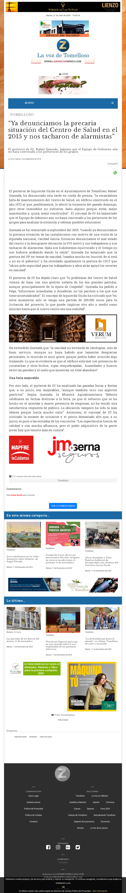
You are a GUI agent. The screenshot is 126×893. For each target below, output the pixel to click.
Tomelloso (22, 115)
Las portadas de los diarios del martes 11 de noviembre (23, 640)
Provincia (110, 802)
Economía (105, 821)
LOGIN (63, 74)
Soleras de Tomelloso (77, 815)
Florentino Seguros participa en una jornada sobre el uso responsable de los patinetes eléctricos (62, 645)
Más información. (100, 891)
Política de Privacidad (33, 808)
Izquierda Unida (20, 736)
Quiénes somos (33, 802)
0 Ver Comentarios (64, 714)
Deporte (90, 808)
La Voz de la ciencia (99, 828)
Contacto (34, 821)
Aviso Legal (34, 795)
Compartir (112, 163)
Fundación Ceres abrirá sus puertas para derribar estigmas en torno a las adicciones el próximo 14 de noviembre (62, 558)
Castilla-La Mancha (77, 802)
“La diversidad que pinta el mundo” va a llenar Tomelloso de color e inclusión (101, 641)
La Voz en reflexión (100, 795)
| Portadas (17, 632)
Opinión (96, 802)
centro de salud (46, 736)
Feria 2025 (105, 808)
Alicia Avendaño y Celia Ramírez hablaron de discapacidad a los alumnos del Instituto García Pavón (101, 561)
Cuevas (77, 808)
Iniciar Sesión (16, 495)
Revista (10, 632)
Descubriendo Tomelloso (104, 815)
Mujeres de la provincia (84, 821)
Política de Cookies (33, 815)
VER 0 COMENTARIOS (63, 505)
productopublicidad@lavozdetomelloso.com (63, 877)
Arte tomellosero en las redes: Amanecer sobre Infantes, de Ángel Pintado (23, 559)
